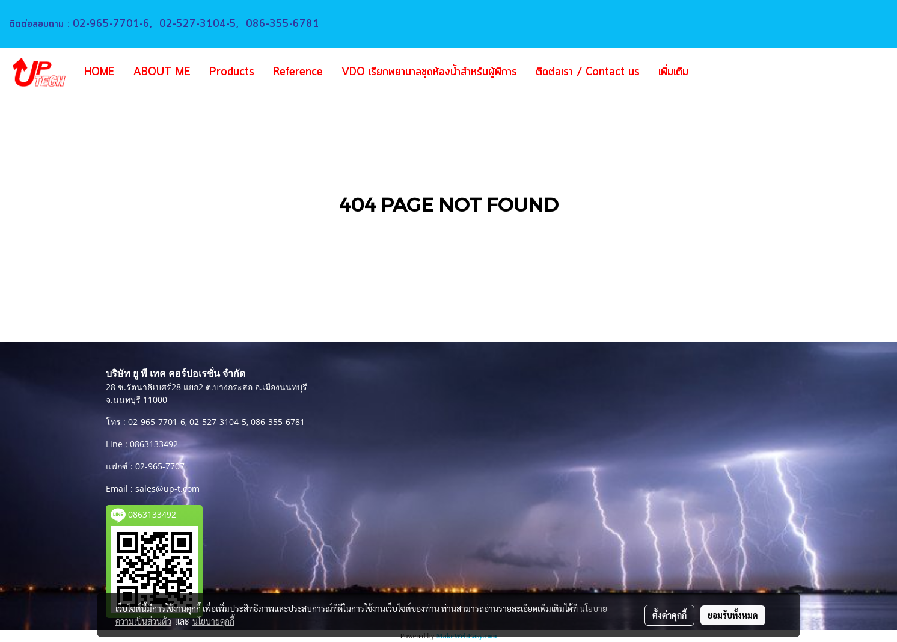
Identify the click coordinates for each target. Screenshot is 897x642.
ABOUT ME (162, 72)
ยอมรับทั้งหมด (733, 615)
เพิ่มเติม (673, 72)
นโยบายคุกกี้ (213, 621)
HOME (99, 72)
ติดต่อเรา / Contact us (588, 72)
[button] (715, 72)
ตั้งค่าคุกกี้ (669, 615)
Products (231, 72)
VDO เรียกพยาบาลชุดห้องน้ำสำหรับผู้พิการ (429, 72)
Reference (298, 72)
